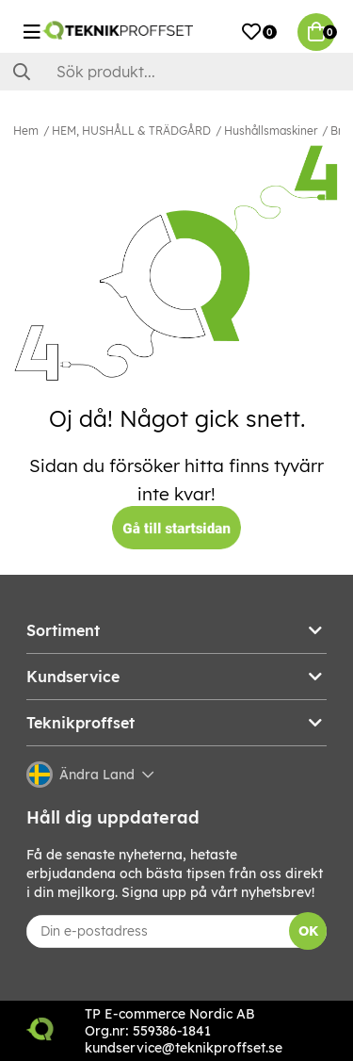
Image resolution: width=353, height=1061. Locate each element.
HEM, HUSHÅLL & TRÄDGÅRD (131, 130)
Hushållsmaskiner (270, 130)
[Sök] (176, 71)
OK (308, 930)
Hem (26, 130)
